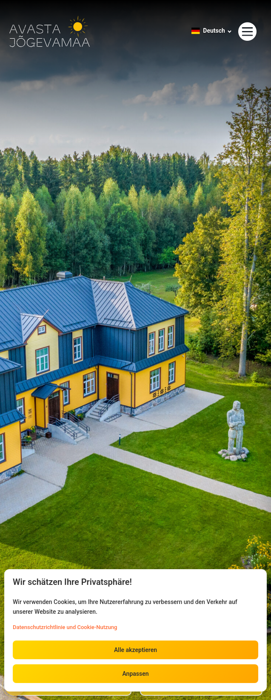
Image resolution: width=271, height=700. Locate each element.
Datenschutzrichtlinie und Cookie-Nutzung (65, 627)
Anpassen (135, 673)
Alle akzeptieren (135, 649)
